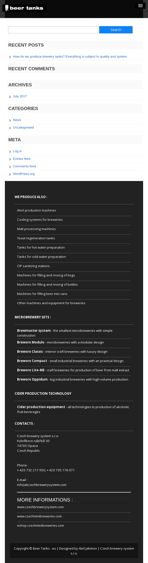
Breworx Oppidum (32, 379)
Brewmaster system (34, 330)
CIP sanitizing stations (33, 266)
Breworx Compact (32, 361)
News (17, 120)
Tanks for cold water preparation (41, 256)
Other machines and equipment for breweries (51, 303)
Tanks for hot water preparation (41, 247)
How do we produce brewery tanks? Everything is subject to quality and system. (70, 56)
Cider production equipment (41, 407)
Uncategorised (23, 127)
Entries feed (21, 159)
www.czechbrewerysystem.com (40, 507)
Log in (17, 151)
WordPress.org (24, 174)
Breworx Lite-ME (30, 370)
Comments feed (24, 166)
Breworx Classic (30, 351)
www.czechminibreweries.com (39, 516)
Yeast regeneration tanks (36, 238)
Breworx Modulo (30, 342)
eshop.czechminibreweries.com (40, 525)
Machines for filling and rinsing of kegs (46, 275)
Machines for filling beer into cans (42, 294)
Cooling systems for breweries (40, 219)
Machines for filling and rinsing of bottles (47, 284)
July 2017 (20, 96)
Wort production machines (36, 210)
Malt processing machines (36, 229)
